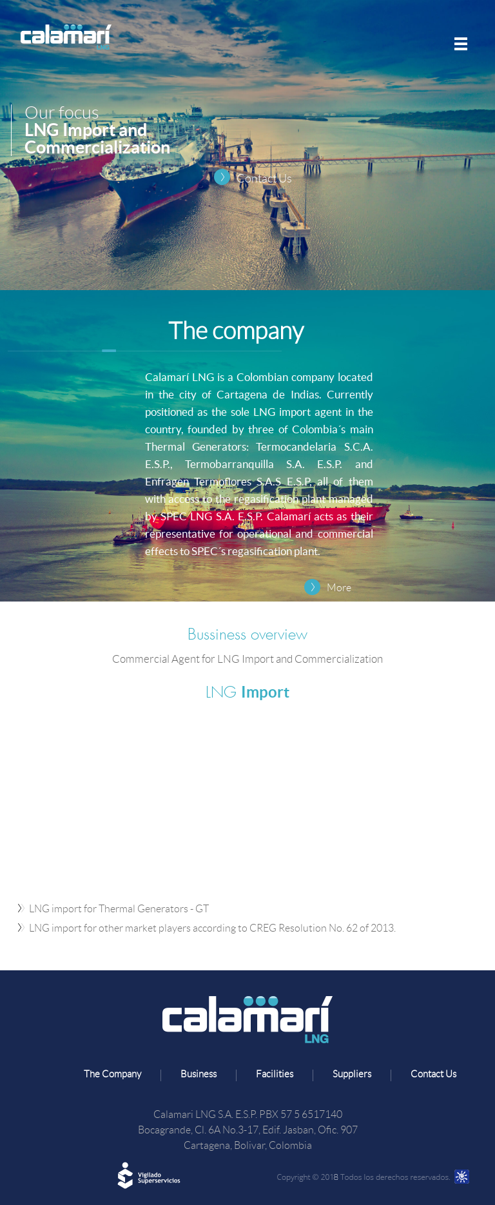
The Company (112, 1074)
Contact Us (264, 178)
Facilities (274, 1074)
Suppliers (352, 1074)
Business (198, 1074)
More (339, 587)
